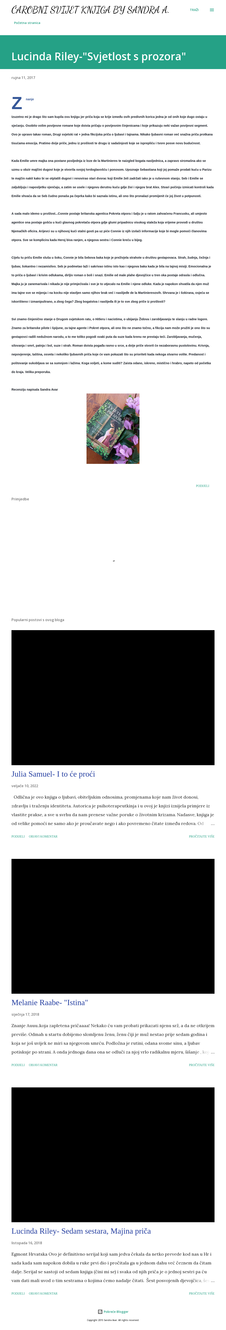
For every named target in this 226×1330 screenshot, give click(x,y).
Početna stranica (27, 23)
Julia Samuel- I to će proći (53, 774)
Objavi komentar (43, 836)
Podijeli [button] (202, 486)
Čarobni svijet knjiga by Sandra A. (90, 9)
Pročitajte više (202, 836)
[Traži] (194, 10)
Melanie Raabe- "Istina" (49, 1002)
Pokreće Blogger (113, 1312)
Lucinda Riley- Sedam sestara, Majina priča (81, 1231)
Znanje (30, 99)
